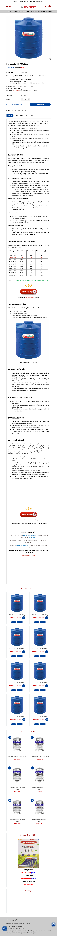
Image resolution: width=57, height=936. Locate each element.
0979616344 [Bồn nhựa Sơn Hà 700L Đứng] (22, 1)
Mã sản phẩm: (10, 72)
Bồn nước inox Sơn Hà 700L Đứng (40, 756)
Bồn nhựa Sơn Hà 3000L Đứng (40, 683)
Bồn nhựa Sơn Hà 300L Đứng (17, 615)
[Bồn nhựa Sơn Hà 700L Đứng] (28, 6)
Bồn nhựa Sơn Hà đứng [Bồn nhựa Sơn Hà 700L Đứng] (28, 11)
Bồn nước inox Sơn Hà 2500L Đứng (17, 820)
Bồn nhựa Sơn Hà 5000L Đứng (40, 717)
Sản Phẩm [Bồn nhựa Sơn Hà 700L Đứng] (17, 11)
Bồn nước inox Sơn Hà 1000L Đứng (17, 788)
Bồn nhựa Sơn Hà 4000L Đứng (17, 717)
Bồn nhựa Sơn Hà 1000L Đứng (17, 649)
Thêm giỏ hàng (17, 104)
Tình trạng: (9, 95)
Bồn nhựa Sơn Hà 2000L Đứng (17, 683)
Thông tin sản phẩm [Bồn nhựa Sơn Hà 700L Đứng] (21, 115)
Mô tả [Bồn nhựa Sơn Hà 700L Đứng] (10, 115)
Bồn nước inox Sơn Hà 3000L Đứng (40, 820)
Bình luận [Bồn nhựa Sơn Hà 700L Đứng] (33, 115)
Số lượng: (9, 99)
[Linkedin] (18, 110)
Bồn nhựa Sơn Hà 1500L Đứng (40, 649)
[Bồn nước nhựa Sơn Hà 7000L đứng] (32, 280)
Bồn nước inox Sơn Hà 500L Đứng (17, 756)
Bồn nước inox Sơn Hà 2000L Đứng (40, 788)
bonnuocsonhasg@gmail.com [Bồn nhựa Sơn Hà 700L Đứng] (35, 1)
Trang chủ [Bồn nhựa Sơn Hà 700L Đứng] (9, 11)
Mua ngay (40, 104)
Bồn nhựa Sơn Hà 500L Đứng (40, 615)
